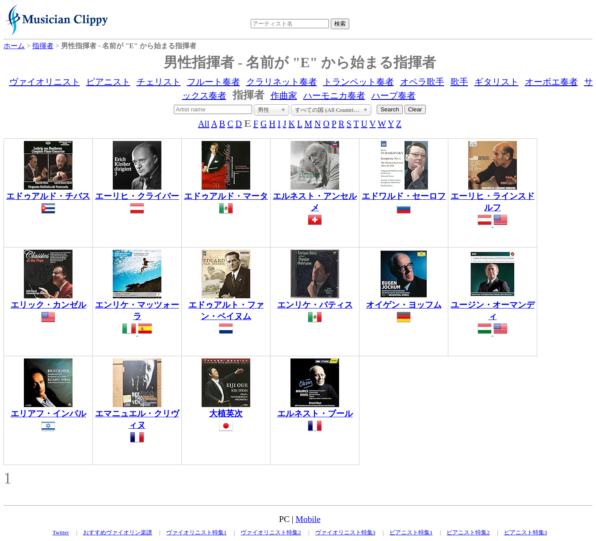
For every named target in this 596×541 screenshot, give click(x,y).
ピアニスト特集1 (411, 532)
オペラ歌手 (422, 82)
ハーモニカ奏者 (334, 95)
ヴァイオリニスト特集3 (345, 532)
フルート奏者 (213, 82)
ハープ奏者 (393, 95)
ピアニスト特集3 (525, 532)
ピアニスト (108, 82)
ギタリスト (496, 82)
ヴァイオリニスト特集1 (196, 532)
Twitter (61, 532)
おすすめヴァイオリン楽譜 (117, 532)
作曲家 (284, 95)
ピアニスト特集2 (468, 532)
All (204, 124)
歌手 (459, 82)
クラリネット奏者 (281, 82)
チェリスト (159, 82)
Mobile (308, 519)
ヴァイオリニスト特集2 (271, 532)
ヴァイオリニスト (44, 82)
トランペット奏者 (358, 82)
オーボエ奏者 (551, 82)
